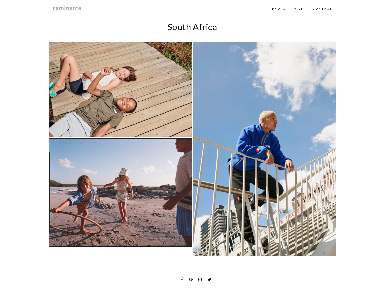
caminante (67, 8)
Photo (279, 8)
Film (299, 8)
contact (322, 8)
